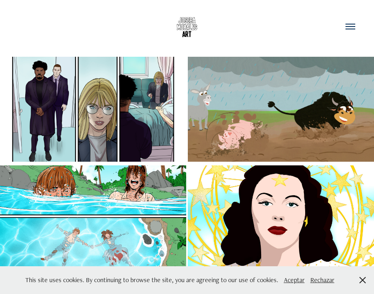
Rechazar (322, 280)
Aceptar (294, 280)
